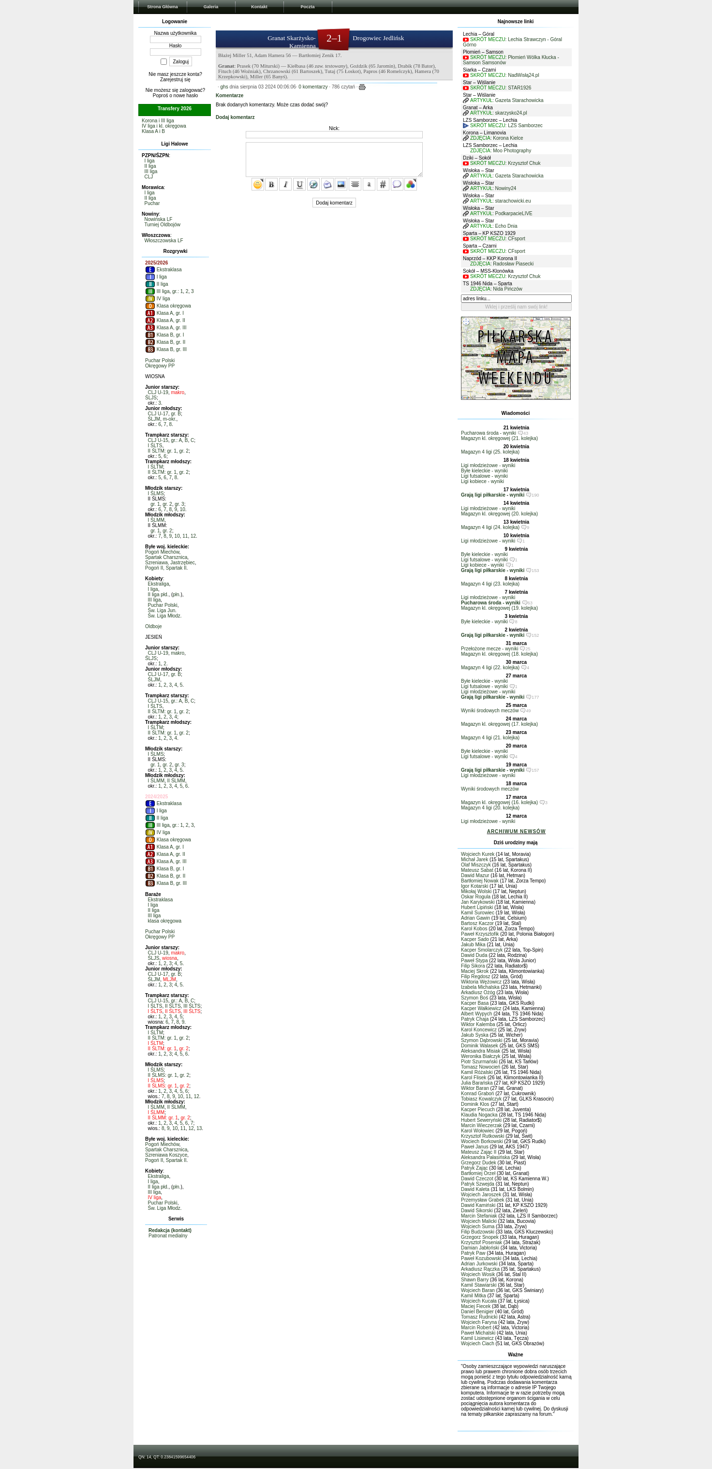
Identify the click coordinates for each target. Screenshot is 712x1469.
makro (177, 392)
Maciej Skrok (475, 971)
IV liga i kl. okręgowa (164, 126)
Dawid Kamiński (478, 1205)
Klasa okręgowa (168, 305)
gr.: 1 (177, 291)
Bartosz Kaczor (477, 923)
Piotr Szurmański (479, 1061)
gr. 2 (183, 451)
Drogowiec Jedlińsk (378, 38)
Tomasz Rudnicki (479, 1317)
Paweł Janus (475, 1146)
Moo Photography (512, 150)
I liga (150, 160)
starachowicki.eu (513, 201)
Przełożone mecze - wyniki (489, 648)
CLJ (149, 176)
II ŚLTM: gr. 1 (162, 451)
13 (199, 1128)
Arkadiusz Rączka (480, 1269)
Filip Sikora (473, 966)
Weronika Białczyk (481, 1056)
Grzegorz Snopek (480, 1237)
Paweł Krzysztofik (480, 934)
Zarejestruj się (175, 79)
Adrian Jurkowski (479, 1263)
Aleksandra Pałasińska (485, 1157)
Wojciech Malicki (479, 1221)
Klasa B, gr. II (165, 342)
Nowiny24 (506, 188)
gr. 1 (155, 504)
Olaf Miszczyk (476, 864)
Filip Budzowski (477, 1231)
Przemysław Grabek (482, 1200)
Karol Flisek (473, 1077)
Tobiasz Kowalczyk (481, 1099)
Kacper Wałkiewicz (481, 1008)
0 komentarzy (312, 86)
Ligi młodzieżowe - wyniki (488, 465)
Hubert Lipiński (477, 907)
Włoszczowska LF (164, 240)
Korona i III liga (158, 120)
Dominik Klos (475, 1104)
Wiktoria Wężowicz (481, 981)
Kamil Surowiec (477, 912)
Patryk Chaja (475, 1019)
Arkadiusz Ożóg (478, 992)
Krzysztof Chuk (524, 163)
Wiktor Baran (475, 1088)
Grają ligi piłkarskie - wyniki (492, 495)
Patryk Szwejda (477, 1184)
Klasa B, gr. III (166, 349)
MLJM (169, 979)
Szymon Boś (474, 997)
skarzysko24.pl (511, 113)
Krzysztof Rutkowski (482, 1136)
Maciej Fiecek (475, 1306)
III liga (151, 171)
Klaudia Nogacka (479, 1114)
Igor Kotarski (474, 886)
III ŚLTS (191, 1006)
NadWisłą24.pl (523, 75)
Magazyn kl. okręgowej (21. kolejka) (499, 438)
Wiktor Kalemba (478, 1024)
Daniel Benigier (477, 1311)
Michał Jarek (474, 859)
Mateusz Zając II (478, 1152)
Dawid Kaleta (475, 1189)
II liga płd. (158, 594)
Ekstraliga (158, 584)
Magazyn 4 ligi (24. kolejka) (490, 527)
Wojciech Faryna (479, 1322)
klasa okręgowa (164, 921)
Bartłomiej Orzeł (478, 1173)
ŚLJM (154, 419)
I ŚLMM (156, 520)
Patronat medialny (168, 1235)
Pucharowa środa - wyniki (488, 433)
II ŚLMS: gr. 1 (163, 1075)
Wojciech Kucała (479, 1301)
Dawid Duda (474, 955)
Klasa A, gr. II (165, 320)
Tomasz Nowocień (480, 1067)
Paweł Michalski (478, 1333)
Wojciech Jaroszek (481, 1194)
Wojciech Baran (478, 1290)
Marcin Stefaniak (479, 1216)
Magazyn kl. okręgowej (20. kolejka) (499, 513)
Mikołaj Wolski (476, 891)
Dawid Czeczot (477, 1178)
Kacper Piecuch (478, 1109)
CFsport (516, 238)
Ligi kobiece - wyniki (482, 481)
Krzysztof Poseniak (481, 1242)
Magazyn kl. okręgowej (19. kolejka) (499, 608)
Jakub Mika (473, 944)
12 (193, 536)
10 (182, 509)
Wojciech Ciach (477, 1343)
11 (185, 536)
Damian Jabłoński (480, 1247)
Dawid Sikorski (477, 1210)
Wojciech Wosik (478, 1274)
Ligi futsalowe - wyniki (484, 476)
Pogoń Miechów (162, 552)
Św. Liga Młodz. (165, 615)
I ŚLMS (156, 493)
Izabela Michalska (480, 987)
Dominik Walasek (479, 1045)
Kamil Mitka (473, 1295)
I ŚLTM (155, 467)
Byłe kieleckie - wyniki (484, 470)
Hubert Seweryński (481, 1120)
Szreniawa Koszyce (166, 1155)
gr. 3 (179, 504)
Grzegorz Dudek (478, 1162)
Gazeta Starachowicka (519, 100)
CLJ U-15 (158, 440)
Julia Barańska (477, 1083)
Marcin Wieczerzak (481, 1125)
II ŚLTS (173, 1006)
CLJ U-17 (158, 413)
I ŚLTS (155, 445)
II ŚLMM (176, 780)
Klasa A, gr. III (165, 327)
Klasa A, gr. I (164, 313)
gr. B (176, 413)
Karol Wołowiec (477, 1130)
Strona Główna (162, 6)
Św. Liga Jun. (162, 610)
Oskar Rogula (475, 896)
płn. (176, 594)
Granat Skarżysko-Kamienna (291, 41)
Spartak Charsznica (166, 557)
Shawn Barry (475, 1279)
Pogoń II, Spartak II (166, 568)
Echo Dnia (506, 226)
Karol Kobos (474, 928)
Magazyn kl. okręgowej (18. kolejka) (499, 654)
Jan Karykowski (477, 902)
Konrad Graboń (477, 1093)
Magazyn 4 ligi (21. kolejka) (490, 737)
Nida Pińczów (507, 289)
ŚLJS (151, 397)
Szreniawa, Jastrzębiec (170, 562)
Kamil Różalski (477, 1072)
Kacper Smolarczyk (482, 950)
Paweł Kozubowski (481, 1258)
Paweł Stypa (474, 960)
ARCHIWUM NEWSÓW (516, 831)
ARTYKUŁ (481, 100)
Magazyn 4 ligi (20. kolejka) (490, 807)
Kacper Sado (475, 939)
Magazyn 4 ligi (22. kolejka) (490, 667)
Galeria (211, 6)
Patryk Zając (474, 1168)
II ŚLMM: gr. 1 (163, 1117)
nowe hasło (186, 95)
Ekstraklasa (163, 269)
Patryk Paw (473, 1253)
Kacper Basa (475, 1003)
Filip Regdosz (475, 976)
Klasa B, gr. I (164, 335)
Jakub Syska (475, 1035)
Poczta (307, 6)
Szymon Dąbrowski (482, 1040)
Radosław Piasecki (513, 263)
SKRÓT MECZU (487, 39)
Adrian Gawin (475, 918)
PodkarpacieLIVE (514, 213)
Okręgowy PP (160, 365)
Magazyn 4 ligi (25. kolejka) (490, 452)
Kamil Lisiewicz (477, 1338)
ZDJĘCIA (480, 138)
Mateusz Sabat (477, 870)
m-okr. (170, 419)
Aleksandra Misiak (480, 1051)
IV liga (157, 298)
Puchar (152, 203)
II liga (150, 166)
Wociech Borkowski (482, 1141)
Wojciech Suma (477, 1226)
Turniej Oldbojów (162, 224)
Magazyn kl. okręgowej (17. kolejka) (499, 724)
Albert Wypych (476, 1013)
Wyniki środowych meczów (490, 710)
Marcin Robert (476, 1327)
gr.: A (176, 440)
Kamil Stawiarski (478, 1285)
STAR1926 (519, 87)
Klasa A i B (153, 131)
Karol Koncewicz (479, 1029)
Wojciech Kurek (477, 854)
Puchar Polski (160, 360)
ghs (224, 86)
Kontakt (259, 6)
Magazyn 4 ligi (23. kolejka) (490, 584)
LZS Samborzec (525, 125)
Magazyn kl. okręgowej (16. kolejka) (499, 802)
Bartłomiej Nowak (480, 880)
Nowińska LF (159, 219)
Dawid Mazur (475, 875)
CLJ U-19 (158, 392)
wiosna (169, 958)
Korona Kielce (508, 138)
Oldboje (153, 626)
